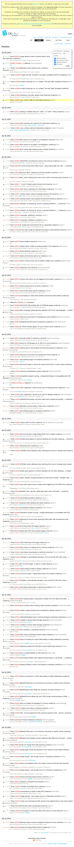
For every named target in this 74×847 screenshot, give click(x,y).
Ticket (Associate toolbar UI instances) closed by (32, 338)
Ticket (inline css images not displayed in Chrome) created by (35, 703)
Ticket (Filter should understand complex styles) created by (35, 635)
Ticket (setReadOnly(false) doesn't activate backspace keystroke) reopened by (38, 617)
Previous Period (59, 43)
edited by (23, 63)
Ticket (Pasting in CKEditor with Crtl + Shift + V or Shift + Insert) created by (37, 112)
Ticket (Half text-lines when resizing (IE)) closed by (29, 806)
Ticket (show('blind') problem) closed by (26, 498)
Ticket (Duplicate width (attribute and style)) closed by (30, 503)
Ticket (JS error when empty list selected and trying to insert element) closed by (38, 230)
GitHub (36, 4)
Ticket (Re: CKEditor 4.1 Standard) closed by (31, 630)
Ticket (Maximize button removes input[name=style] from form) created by (38, 822)
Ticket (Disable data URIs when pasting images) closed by (31, 531)
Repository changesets (60, 62)
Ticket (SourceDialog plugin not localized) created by (30, 411)
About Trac (48, 37)
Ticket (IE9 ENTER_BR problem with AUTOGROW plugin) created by (36, 305)
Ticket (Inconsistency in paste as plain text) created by (32, 791)
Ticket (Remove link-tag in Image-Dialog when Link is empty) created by (38, 434)
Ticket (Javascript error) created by (24, 446)
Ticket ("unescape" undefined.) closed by (26, 215)
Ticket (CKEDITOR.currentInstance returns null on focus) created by (35, 161)
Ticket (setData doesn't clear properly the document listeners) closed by (36, 199)
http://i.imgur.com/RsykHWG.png (18, 130)
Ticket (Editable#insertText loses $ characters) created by (35, 322)
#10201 (21, 505)
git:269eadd (28, 686)
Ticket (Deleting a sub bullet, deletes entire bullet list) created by (33, 95)
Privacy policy (62, 843)
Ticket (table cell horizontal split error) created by (28, 256)
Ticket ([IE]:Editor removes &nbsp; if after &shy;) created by (32, 406)
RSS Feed (38, 840)
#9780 (27, 812)
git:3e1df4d (27, 650)
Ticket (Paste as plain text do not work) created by (29, 286)
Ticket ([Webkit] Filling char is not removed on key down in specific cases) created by (37, 732)
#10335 (23, 655)
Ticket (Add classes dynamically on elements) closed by (35, 552)
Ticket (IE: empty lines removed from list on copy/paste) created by (34, 225)
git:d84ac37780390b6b (35, 721)
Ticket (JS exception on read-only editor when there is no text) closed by (37, 811)
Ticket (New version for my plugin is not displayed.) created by (32, 145)
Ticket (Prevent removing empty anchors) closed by (29, 777)
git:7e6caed (28, 380)
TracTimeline (45, 832)
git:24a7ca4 (28, 742)
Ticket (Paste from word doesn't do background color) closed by (37, 317)
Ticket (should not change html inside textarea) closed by (34, 745)
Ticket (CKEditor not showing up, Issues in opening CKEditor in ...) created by (38, 210)
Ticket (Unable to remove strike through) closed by (33, 620)
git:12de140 (28, 693)
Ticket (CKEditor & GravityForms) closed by (27, 782)
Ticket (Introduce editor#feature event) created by (33, 371)
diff (10, 65)
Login (34, 37)
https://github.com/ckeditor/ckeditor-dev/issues (35, 24)
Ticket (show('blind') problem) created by (28, 508)
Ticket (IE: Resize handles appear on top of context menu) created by (35, 327)
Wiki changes (58, 64)
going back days (59, 53)
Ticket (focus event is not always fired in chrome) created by (34, 547)
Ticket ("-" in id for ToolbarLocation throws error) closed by (31, 184)
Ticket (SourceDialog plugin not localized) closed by (31, 359)
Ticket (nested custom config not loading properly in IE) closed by (34, 194)
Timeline (39, 40)
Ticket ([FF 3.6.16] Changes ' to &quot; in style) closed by (31, 564)
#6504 (20, 196)
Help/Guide (40, 37)
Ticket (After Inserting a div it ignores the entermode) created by (32, 123)
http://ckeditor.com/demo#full (35, 125)
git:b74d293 (28, 622)
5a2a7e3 (21, 361)
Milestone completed (19, 302)
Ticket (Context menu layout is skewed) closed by (29, 708)
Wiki (31, 40)
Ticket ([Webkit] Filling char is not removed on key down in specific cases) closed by (36, 684)
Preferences (55, 37)
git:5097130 (28, 753)
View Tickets (58, 40)
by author (62, 55)
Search (68, 40)
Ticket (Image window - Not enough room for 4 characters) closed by (34, 757)
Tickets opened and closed (61, 60)
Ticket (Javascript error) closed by (27, 267)
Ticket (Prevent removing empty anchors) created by (30, 827)
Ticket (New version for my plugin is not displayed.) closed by (34, 140)
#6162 (20, 102)
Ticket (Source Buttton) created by (26, 251)
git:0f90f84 (27, 746)
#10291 (18, 700)
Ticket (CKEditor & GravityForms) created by (28, 786)
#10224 (30, 778)
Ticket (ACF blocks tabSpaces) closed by (29, 720)
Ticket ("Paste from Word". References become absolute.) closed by (34, 173)
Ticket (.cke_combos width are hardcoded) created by (34, 128)
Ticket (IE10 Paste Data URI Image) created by (27, 542)
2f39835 (21, 85)
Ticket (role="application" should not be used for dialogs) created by (38, 394)
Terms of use (52, 843)
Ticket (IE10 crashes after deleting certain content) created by (34, 149)
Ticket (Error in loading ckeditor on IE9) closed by (30, 653)
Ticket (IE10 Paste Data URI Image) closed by (28, 526)
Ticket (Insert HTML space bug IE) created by (28, 291)
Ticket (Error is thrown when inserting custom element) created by (38, 605)
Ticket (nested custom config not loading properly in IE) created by (36, 246)
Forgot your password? (66, 37)
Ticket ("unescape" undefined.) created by (26, 220)
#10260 (27, 643)
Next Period (67, 43)
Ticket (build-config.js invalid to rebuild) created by (31, 569)
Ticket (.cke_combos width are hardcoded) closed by (30, 100)
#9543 (19, 391)
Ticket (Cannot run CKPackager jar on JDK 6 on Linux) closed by (37, 343)
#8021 (33, 528)
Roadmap (48, 40)
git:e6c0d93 (32, 760)
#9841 (19, 396)
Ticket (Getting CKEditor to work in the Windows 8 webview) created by (38, 665)
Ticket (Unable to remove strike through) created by (33, 625)
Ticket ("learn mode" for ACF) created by (34, 422)
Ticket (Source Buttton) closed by (25, 241)
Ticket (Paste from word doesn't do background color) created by (32, 355)
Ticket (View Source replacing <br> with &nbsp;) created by (33, 189)
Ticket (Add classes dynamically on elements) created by (33, 587)
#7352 (20, 561)
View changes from (62, 51)
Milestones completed (60, 58)
